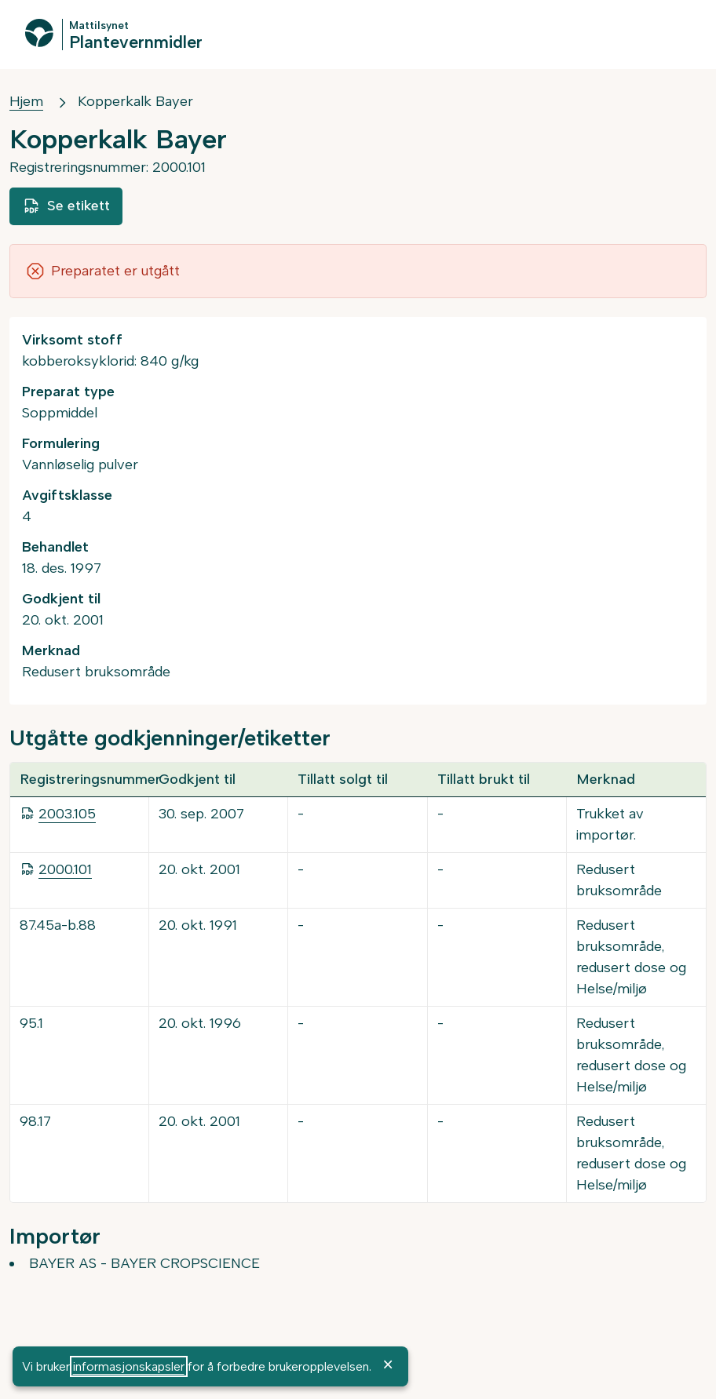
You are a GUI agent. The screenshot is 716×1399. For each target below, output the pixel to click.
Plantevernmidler (136, 41)
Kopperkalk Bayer (135, 101)
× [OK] (387, 1364)
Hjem (26, 101)
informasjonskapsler (128, 1366)
